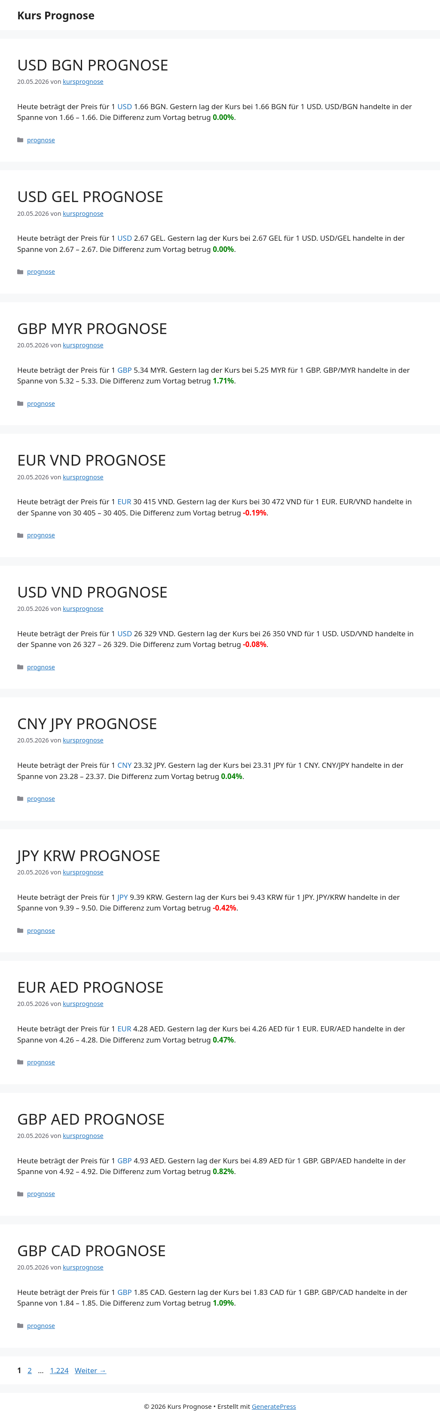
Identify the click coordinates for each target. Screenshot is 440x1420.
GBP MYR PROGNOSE (92, 328)
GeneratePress (274, 1406)
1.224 (58, 1370)
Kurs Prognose (56, 15)
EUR (124, 501)
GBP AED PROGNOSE (91, 1119)
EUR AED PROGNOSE (90, 987)
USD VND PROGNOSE (92, 592)
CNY (124, 765)
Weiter (91, 1370)
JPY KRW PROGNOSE (88, 855)
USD (124, 106)
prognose (41, 140)
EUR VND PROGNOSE (91, 460)
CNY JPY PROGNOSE (87, 723)
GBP (124, 370)
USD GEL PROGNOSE (90, 196)
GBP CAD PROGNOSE (91, 1250)
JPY (122, 897)
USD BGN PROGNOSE (92, 65)
